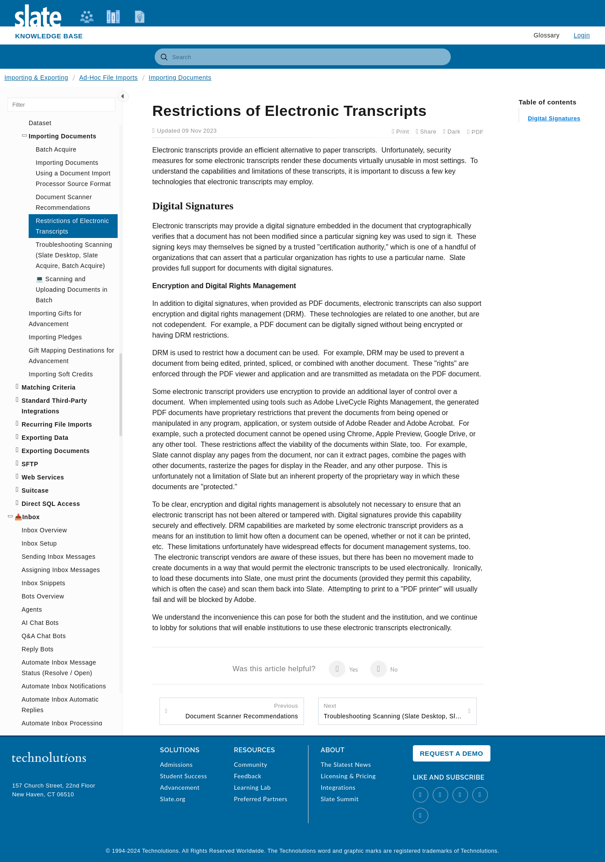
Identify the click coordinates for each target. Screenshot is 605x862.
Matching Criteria (49, 387)
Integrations (338, 787)
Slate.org (173, 799)
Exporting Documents (56, 450)
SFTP (30, 464)
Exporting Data (45, 437)
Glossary (547, 35)
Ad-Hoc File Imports (108, 77)
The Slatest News (346, 764)
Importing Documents (180, 77)
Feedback (247, 776)
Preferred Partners (260, 799)
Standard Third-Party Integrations (54, 406)
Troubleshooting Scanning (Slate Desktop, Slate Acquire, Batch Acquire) (394, 711)
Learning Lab (252, 787)
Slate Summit (340, 799)
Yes (343, 669)
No (384, 669)
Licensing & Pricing (348, 776)
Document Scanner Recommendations (242, 711)
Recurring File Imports (57, 424)
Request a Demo (451, 753)
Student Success (183, 776)
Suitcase (35, 490)
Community (250, 764)
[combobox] (303, 56)
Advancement (180, 787)
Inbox (31, 516)
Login (582, 35)
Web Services (43, 477)
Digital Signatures (554, 92)
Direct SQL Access (51, 503)
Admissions (176, 764)
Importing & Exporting (36, 77)
